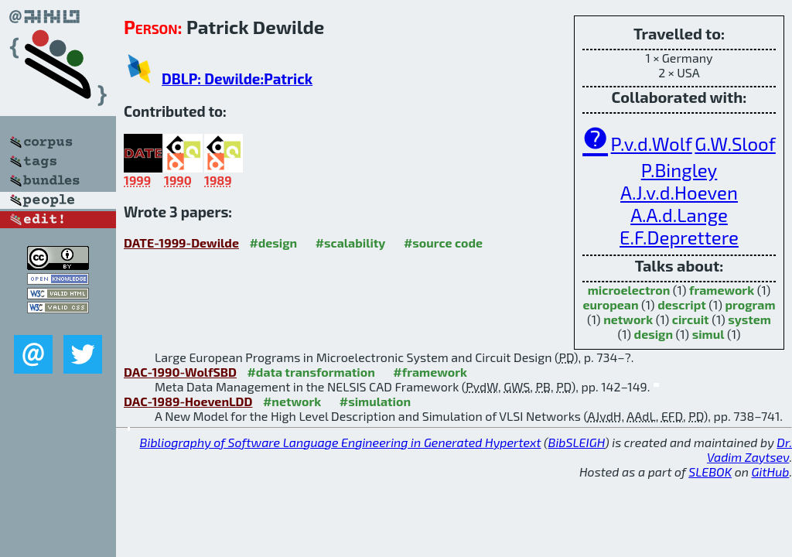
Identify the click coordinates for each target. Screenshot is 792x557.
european (611, 304)
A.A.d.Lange (679, 214)
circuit (690, 319)
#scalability (351, 242)
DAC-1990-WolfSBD (180, 371)
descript (681, 304)
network (628, 319)
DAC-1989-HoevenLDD (188, 401)
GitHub (771, 471)
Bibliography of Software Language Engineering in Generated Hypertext (340, 442)
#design (273, 242)
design (653, 333)
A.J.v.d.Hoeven (679, 192)
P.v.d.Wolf (651, 143)
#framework (430, 371)
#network (292, 401)
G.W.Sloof (735, 143)
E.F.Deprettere (679, 237)
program (750, 304)
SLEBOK (710, 471)
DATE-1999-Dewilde (181, 242)
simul (708, 333)
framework (721, 289)
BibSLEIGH (576, 442)
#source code (443, 242)
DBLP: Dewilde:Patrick (237, 78)
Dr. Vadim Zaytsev (749, 449)
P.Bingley (679, 170)
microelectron (629, 289)
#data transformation (310, 371)
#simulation (375, 401)
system (749, 319)
